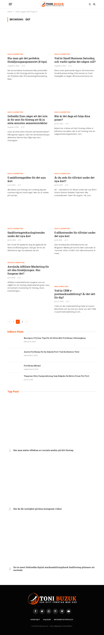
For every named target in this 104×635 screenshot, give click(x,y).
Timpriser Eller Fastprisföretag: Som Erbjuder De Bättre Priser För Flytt (56, 376)
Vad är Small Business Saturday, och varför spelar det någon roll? (75, 60)
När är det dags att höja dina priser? (72, 117)
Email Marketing (61, 286)
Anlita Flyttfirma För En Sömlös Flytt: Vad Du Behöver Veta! (51, 352)
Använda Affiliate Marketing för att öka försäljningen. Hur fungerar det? (28, 270)
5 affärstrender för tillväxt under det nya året (74, 234)
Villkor (47, 619)
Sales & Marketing (15, 54)
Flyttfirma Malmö (32, 365)
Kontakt (35, 619)
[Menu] (10, 4)
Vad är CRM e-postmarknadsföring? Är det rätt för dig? (74, 294)
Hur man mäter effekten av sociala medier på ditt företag (43, 450)
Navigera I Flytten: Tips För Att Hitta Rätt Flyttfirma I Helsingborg (55, 338)
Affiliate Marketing (16, 262)
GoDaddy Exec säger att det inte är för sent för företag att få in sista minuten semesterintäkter (27, 119)
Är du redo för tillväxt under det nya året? (74, 179)
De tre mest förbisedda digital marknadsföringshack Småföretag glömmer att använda (54, 568)
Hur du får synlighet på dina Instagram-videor (37, 508)
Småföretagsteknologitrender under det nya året (26, 234)
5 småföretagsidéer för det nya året (27, 179)
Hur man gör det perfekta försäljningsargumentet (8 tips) (27, 60)
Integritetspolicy (63, 619)
